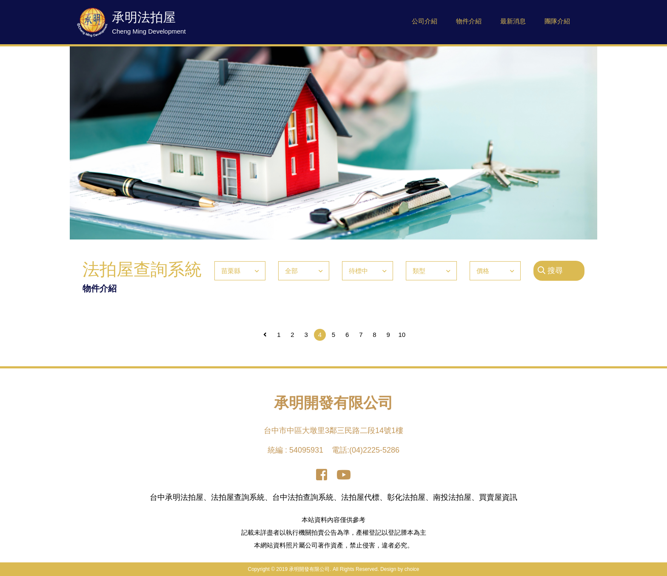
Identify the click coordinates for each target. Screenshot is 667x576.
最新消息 (513, 21)
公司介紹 (424, 21)
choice (412, 569)
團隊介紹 (557, 21)
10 (402, 334)
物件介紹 (469, 21)
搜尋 (550, 270)
